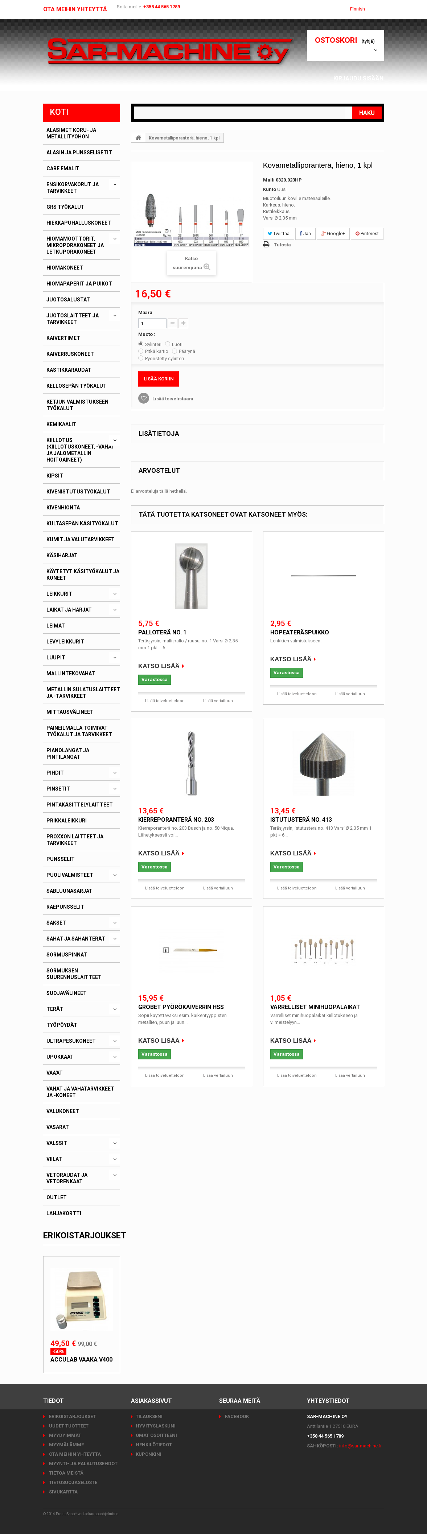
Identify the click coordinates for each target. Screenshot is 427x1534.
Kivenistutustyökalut (78, 492)
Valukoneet (62, 1111)
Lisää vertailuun (218, 701)
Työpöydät (61, 1025)
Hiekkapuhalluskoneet (78, 223)
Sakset (56, 923)
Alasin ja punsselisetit (79, 152)
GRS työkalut (65, 207)
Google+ (333, 233)
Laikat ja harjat (69, 610)
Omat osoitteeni (156, 1435)
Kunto (269, 189)
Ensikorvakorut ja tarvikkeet (72, 188)
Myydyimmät (64, 1435)
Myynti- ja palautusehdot (83, 1463)
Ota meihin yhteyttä (75, 9)
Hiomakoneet (64, 268)
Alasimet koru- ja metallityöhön (71, 133)
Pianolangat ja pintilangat (67, 753)
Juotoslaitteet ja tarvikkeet (72, 319)
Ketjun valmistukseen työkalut (77, 405)
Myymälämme (66, 1444)
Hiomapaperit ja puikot (79, 284)
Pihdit (55, 773)
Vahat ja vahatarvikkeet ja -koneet (80, 1092)
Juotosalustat (68, 300)
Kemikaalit (61, 424)
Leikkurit (59, 594)
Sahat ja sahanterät (75, 939)
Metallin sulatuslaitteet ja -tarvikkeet (83, 693)
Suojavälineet (66, 993)
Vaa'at (54, 1073)
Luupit (55, 657)
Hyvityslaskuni (156, 1426)
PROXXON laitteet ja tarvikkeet (74, 840)
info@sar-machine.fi (360, 1445)
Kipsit (54, 476)
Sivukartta (63, 1492)
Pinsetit (58, 789)
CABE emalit (62, 168)
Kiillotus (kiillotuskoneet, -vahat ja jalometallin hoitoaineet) (80, 450)
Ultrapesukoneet (71, 1041)
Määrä (145, 312)
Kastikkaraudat (68, 370)
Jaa (305, 233)
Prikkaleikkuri (66, 821)
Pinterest (367, 233)
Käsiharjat (62, 555)
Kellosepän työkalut (76, 386)
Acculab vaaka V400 (81, 1359)
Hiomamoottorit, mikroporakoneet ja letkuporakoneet (75, 245)
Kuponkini (148, 1454)
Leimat (55, 626)
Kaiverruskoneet (70, 354)
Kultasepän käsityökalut (82, 523)
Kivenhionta (63, 507)
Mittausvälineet (70, 712)
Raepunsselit (65, 907)
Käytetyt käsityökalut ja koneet (82, 574)
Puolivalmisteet (69, 875)
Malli (269, 180)
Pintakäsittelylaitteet (79, 805)
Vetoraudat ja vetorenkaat (66, 1178)
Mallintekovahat (70, 673)
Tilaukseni (149, 1416)
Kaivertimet (63, 338)
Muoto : (147, 334)
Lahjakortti (63, 1213)
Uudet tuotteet (68, 1426)
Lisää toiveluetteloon (165, 701)
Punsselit (60, 859)
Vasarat (57, 1127)
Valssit (56, 1143)
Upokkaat (60, 1057)
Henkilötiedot (154, 1444)
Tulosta (282, 244)
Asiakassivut (365, 87)
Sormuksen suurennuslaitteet (74, 974)
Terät (54, 1009)
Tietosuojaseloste (72, 1482)
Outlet (56, 1197)
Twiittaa (279, 233)
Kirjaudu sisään (360, 78)
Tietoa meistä (65, 1473)
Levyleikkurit (65, 642)
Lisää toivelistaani (172, 398)
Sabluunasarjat (69, 891)
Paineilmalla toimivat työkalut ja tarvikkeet (79, 731)
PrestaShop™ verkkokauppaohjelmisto (87, 1514)
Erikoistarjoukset (84, 1236)
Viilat (54, 1159)
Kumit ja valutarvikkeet (80, 539)
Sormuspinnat (66, 955)
